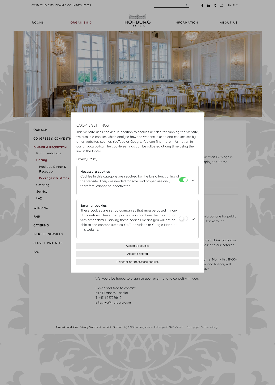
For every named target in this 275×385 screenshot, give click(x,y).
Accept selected (137, 254)
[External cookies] (183, 218)
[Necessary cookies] (183, 179)
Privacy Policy (87, 159)
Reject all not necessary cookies (137, 262)
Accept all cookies (137, 245)
